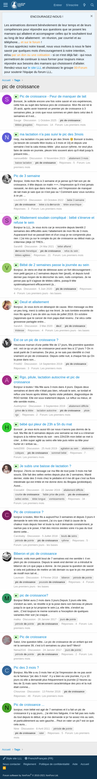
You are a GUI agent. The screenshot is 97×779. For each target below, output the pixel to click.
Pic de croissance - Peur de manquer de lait (50, 96)
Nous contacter (11, 764)
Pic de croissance (30, 637)
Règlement (29, 764)
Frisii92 (18, 363)
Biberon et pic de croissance (35, 554)
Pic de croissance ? (28, 512)
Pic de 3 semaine (27, 176)
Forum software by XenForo (30, 775)
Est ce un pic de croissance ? (36, 340)
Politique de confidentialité (54, 764)
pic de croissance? (31, 595)
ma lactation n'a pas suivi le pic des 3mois (48, 134)
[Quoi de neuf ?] (84, 5)
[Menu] (5, 5)
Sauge (17, 120)
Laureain (19, 577)
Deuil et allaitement (31, 302)
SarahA (18, 325)
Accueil (84, 764)
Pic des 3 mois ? (26, 668)
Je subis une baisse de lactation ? (42, 466)
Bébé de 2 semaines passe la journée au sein (51, 265)
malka (17, 619)
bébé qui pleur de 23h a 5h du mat (43, 424)
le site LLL (35, 67)
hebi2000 (19, 448)
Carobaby (19, 536)
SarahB (18, 246)
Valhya (18, 288)
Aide (75, 764)
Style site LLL (12, 758)
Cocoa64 (19, 489)
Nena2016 (20, 649)
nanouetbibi (20, 158)
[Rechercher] (92, 5)
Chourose (19, 691)
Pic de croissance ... (29, 705)
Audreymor (20, 406)
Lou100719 (20, 200)
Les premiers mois (75, 124)
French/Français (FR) (39, 758)
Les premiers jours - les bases (43, 293)
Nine (16, 728)
